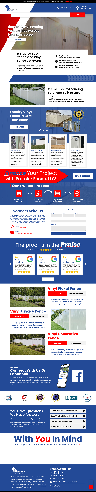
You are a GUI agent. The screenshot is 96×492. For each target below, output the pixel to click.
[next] (86, 264)
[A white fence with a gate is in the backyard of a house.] (56, 456)
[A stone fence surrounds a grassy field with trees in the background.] (40, 456)
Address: (53, 219)
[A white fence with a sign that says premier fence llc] (88, 456)
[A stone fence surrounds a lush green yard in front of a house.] (72, 456)
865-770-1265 (70, 4)
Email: (64, 213)
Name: (52, 213)
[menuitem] (18, 11)
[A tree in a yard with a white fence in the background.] (24, 456)
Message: (53, 224)
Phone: (77, 213)
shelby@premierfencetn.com (24, 233)
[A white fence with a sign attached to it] (8, 456)
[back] (10, 264)
